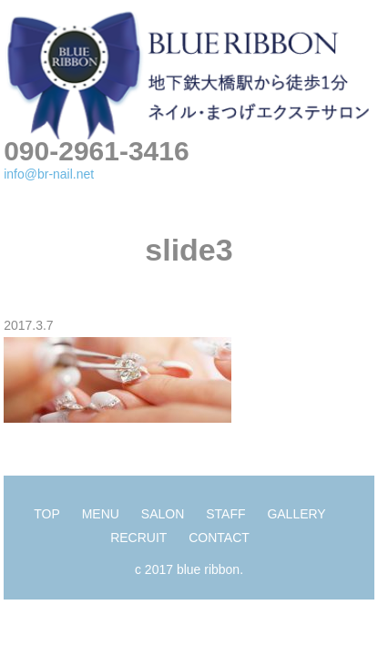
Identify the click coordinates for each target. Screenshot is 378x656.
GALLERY (296, 514)
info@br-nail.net (49, 174)
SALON (162, 514)
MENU (100, 514)
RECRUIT (138, 537)
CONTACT (219, 537)
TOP (47, 514)
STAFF (225, 514)
